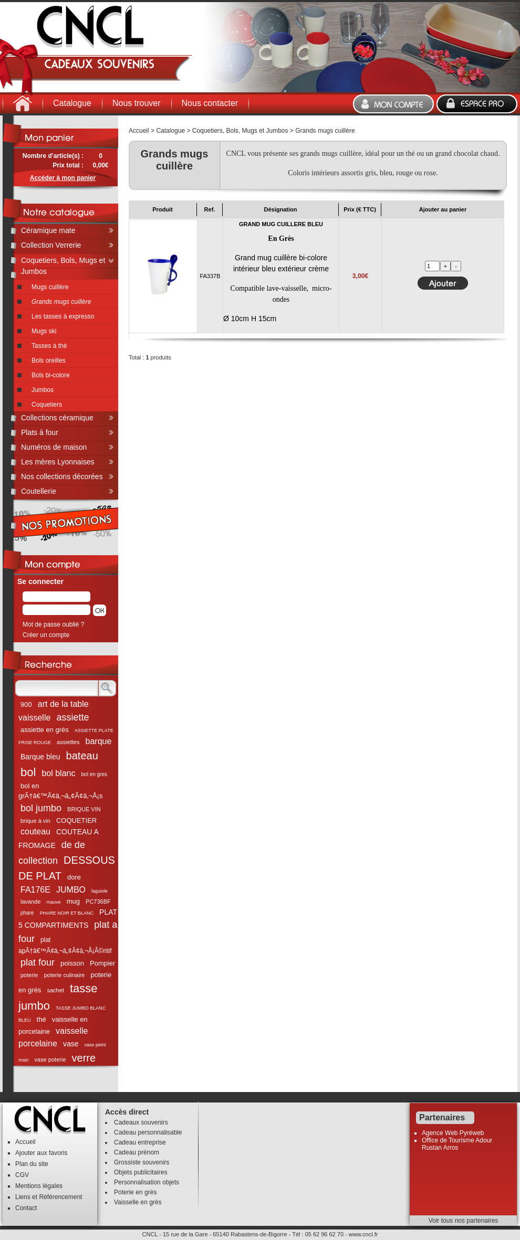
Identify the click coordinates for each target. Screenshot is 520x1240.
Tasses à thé (49, 345)
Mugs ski (44, 331)
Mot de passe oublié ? (53, 624)
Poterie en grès (135, 1192)
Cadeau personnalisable (148, 1132)
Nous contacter (210, 103)
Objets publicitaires (140, 1172)
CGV (22, 1175)
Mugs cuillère (50, 287)
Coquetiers (47, 404)
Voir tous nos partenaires (463, 1220)
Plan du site (31, 1164)
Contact (26, 1208)
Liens (22, 1197)
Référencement (60, 1197)
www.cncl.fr (363, 1234)
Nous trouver (136, 103)
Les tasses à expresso (63, 316)
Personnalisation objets (146, 1182)
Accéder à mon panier (63, 178)
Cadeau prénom (136, 1152)
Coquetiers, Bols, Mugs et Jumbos (240, 130)
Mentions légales (39, 1186)
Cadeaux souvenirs (141, 1122)
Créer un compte (46, 635)
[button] (99, 610)
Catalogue (72, 103)
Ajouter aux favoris (41, 1153)
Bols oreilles (49, 360)
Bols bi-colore (51, 375)
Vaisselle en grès (138, 1202)
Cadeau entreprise (140, 1142)
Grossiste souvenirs (141, 1162)
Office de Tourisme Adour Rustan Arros (457, 1144)
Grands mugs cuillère (325, 130)
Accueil (139, 130)
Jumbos (43, 390)
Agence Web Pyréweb (453, 1133)
